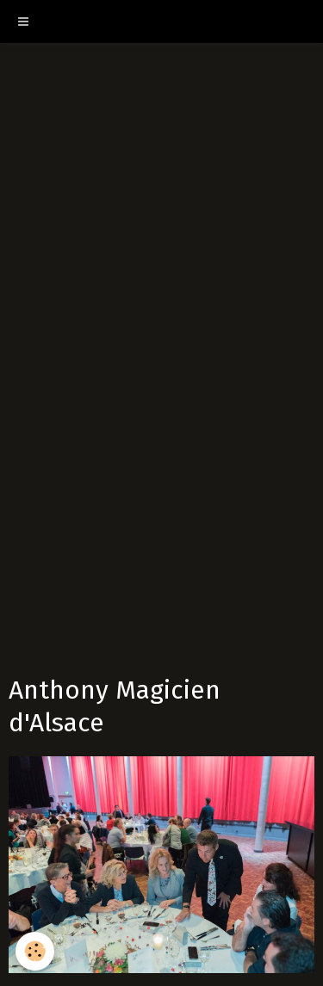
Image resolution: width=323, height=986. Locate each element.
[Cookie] (35, 951)
